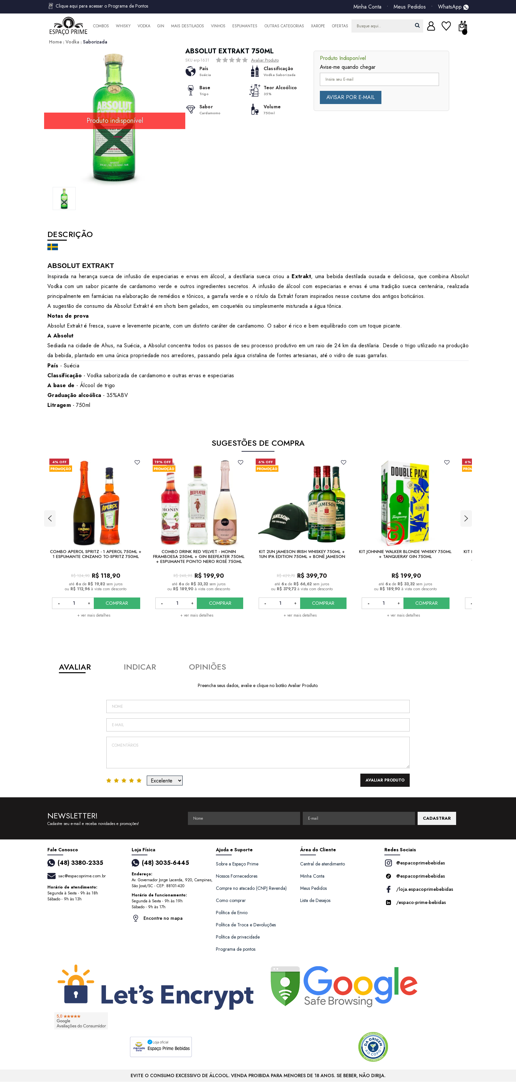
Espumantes (244, 26)
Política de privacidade (238, 937)
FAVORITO (137, 462)
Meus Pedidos (410, 7)
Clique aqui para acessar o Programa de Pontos (97, 6)
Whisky (123, 26)
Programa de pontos (235, 949)
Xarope (318, 26)
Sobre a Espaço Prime (237, 864)
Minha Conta (367, 7)
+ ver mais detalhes (93, 615)
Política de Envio (231, 912)
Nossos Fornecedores (236, 876)
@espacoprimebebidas (414, 863)
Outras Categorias (284, 26)
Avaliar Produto (265, 60)
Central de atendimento (322, 864)
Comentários (258, 752)
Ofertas (340, 26)
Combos (101, 26)
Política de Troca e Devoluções (246, 924)
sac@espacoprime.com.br (82, 876)
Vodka (144, 26)
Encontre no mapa (157, 918)
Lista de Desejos (315, 900)
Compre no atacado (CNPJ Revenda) (251, 888)
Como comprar (231, 900)
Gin (160, 26)
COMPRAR (117, 603)
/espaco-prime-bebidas (415, 902)
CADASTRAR (437, 818)
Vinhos (218, 26)
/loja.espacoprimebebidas (418, 889)
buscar (417, 25)
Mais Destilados (187, 26)
